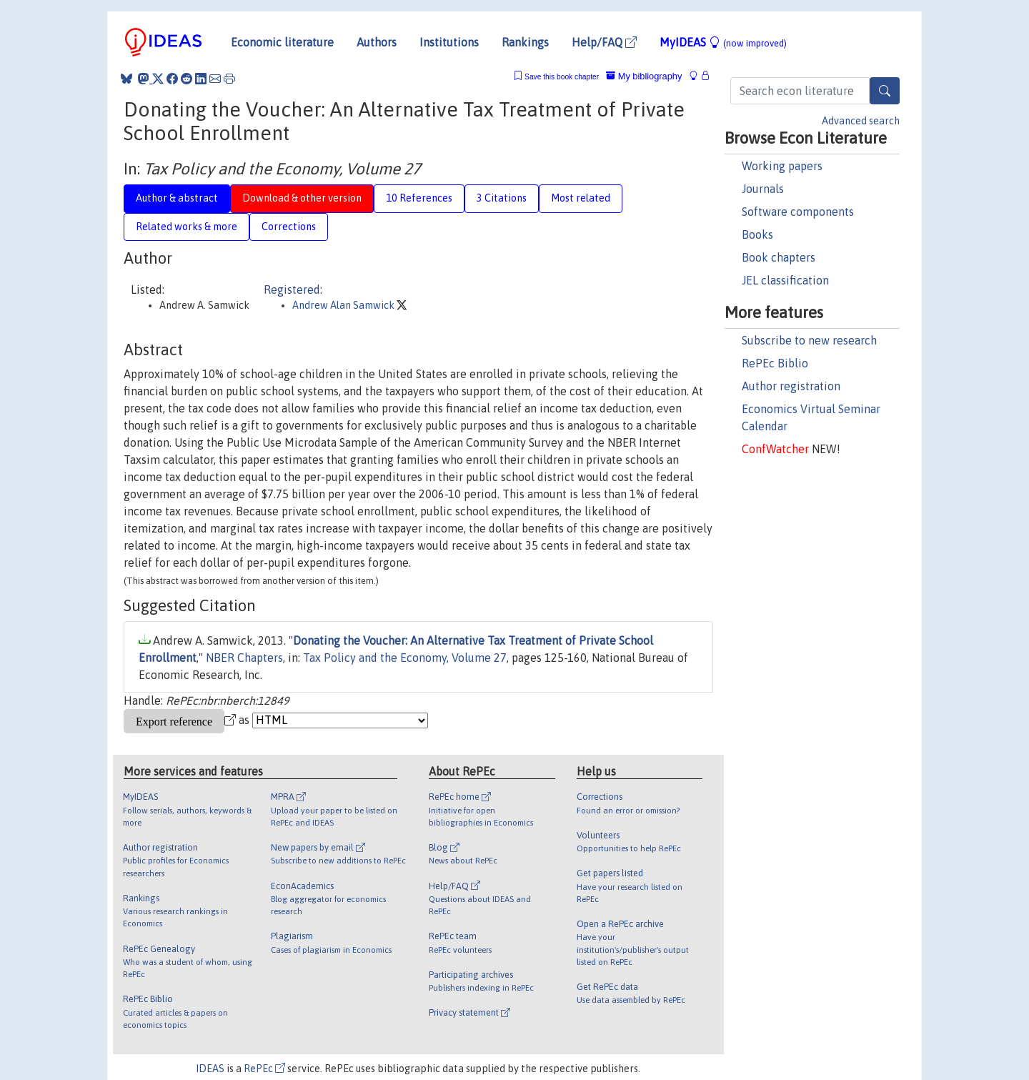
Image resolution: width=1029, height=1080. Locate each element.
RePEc (264, 1068)
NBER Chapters (244, 657)
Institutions (449, 42)
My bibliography (644, 76)
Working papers (782, 165)
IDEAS (210, 1068)
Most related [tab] (580, 198)
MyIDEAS (723, 42)
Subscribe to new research (809, 340)
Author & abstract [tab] (177, 198)
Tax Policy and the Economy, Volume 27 (405, 657)
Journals (763, 188)
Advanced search (861, 121)
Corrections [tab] (289, 226)
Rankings (525, 42)
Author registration (791, 386)
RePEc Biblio (775, 363)
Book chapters (778, 257)
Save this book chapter (562, 77)
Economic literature (282, 42)
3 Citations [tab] (502, 198)
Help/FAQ (604, 42)
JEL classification (785, 280)
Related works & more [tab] (186, 226)
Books (757, 234)
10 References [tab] (419, 198)
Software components (798, 211)
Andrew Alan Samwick (344, 305)
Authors (377, 42)
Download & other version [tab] (302, 198)
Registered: (293, 289)
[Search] (885, 90)
